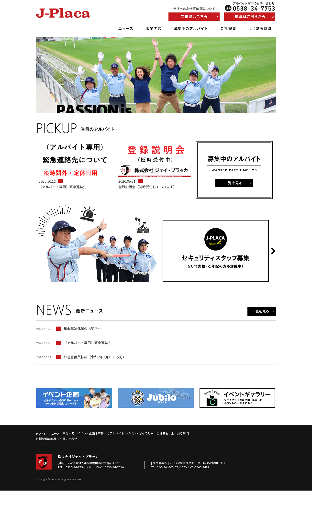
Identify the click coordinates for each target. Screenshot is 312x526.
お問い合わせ (68, 474)
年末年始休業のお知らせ (68, 364)
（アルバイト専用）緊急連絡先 (73, 378)
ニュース (125, 29)
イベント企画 (86, 469)
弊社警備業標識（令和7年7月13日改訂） (81, 392)
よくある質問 (260, 29)
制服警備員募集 (46, 474)
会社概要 (228, 29)
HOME (40, 469)
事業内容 (153, 29)
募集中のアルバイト (191, 29)
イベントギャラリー (140, 469)
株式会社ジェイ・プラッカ (78, 492)
